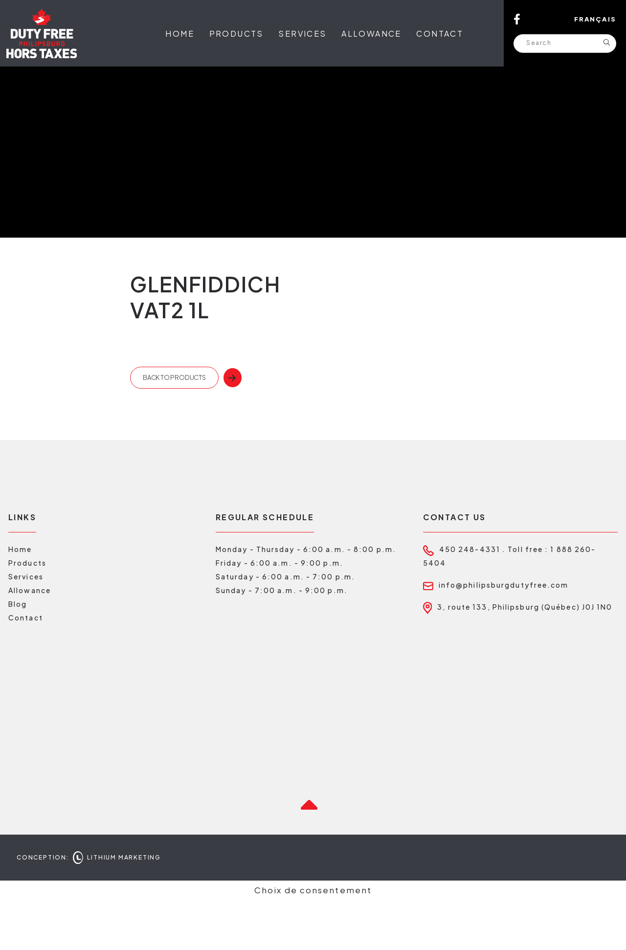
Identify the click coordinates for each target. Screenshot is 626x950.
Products (236, 33)
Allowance (371, 33)
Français (595, 19)
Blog (17, 654)
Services (302, 33)
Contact (439, 33)
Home (179, 33)
